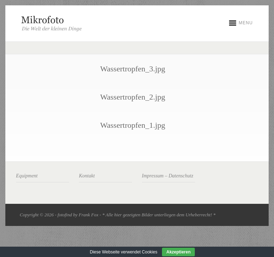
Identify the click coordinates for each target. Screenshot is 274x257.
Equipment (27, 175)
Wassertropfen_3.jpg (132, 68)
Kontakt (87, 175)
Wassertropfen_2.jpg (132, 96)
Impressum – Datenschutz (167, 175)
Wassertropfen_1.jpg (132, 125)
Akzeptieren (178, 252)
